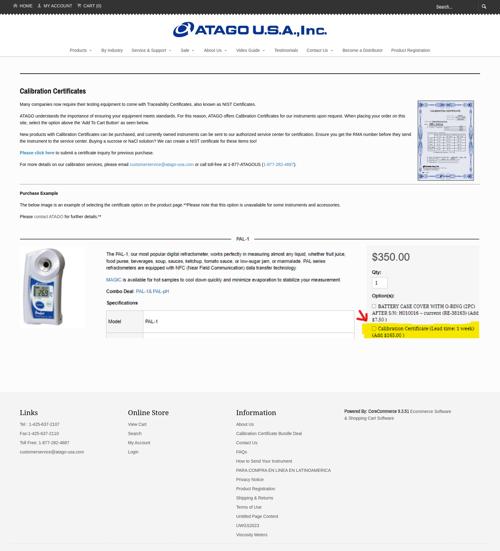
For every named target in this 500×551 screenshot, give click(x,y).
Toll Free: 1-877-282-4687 (44, 442)
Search (134, 433)
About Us (213, 50)
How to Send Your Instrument (264, 461)
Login (133, 451)
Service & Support (148, 50)
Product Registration (410, 50)
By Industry (112, 50)
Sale (185, 50)
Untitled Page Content (257, 516)
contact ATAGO (48, 216)
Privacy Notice (249, 479)
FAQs (241, 451)
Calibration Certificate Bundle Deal (269, 433)
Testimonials (286, 50)
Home (23, 5)
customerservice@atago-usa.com (52, 451)
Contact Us (317, 50)
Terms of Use (248, 507)
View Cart (137, 424)
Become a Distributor (363, 50)
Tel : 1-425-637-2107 (40, 424)
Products (78, 50)
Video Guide (248, 50)
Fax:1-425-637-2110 (39, 433)
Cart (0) (89, 5)
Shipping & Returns (254, 497)
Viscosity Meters (251, 534)
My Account (54, 5)
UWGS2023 (247, 525)
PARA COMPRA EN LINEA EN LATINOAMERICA (283, 470)
